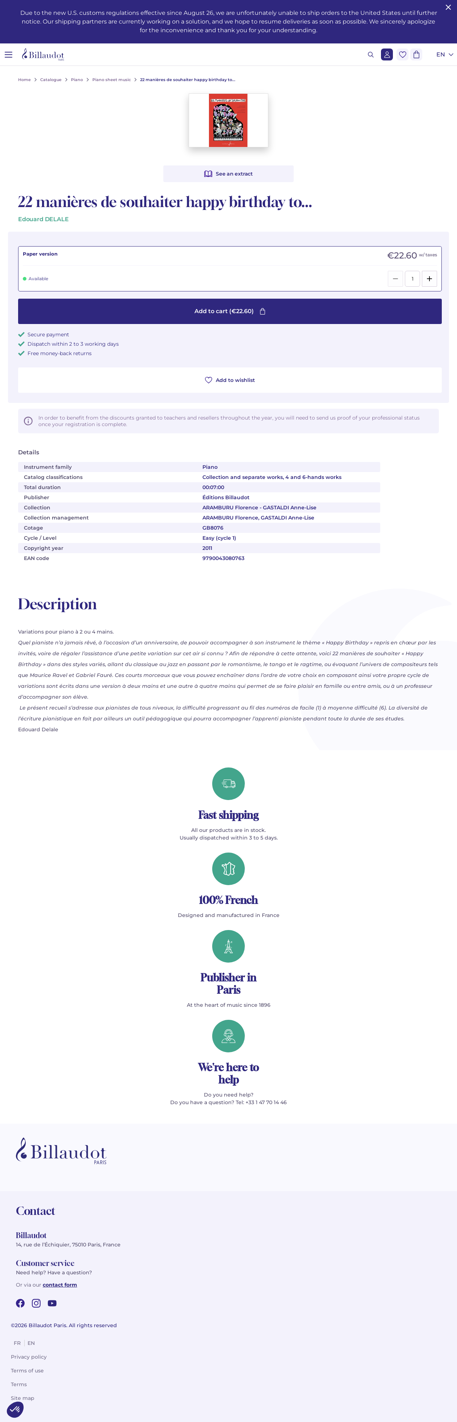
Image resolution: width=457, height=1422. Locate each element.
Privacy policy (29, 1357)
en (31, 1343)
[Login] (387, 54)
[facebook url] (20, 1303)
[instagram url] (36, 1303)
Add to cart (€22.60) (230, 311)
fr (17, 1343)
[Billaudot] (43, 54)
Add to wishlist (230, 380)
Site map (22, 1398)
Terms (19, 1384)
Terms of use (27, 1370)
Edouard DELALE (43, 219)
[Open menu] (8, 54)
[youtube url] (52, 1303)
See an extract (228, 174)
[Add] (429, 279)
